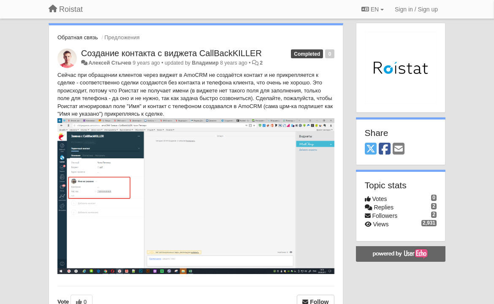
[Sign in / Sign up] (416, 9)
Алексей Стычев (109, 63)
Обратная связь (77, 37)
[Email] (398, 149)
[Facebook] (385, 149)
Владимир (205, 63)
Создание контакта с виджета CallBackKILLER (171, 53)
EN (372, 9)
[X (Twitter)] (371, 149)
